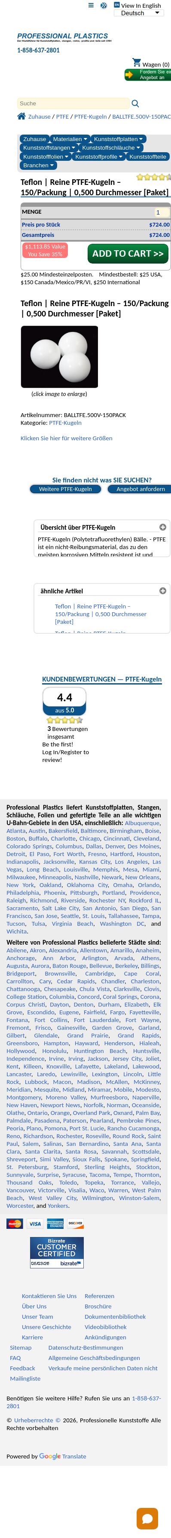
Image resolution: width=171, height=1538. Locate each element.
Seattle (70, 916)
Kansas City (94, 862)
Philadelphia (22, 892)
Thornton (147, 1175)
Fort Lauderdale (96, 1020)
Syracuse (74, 1175)
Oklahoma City (87, 885)
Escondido (41, 1012)
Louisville (76, 869)
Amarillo (121, 950)
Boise (152, 831)
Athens (150, 958)
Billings (150, 966)
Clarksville (127, 989)
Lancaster (18, 1074)
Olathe (15, 1113)
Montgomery (23, 1097)
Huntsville (146, 1051)
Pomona (55, 1128)
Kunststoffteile (147, 156)
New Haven (21, 1105)
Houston (148, 854)
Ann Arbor (58, 958)
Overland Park (91, 1113)
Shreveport (21, 1159)
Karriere (32, 1337)
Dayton (59, 1004)
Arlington (94, 958)
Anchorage (20, 958)
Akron (38, 950)
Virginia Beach (72, 923)
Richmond (43, 900)
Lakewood (146, 1066)
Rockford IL (144, 900)
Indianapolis (22, 862)
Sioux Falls (87, 1159)
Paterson (74, 1120)
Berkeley (126, 966)
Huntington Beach (100, 1051)
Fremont (17, 1027)
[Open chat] (147, 1518)
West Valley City (52, 1198)
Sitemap (20, 1347)
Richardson (38, 1136)
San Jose (45, 916)
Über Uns (34, 1306)
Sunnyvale (20, 1175)
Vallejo (150, 1182)
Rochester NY (107, 900)
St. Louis (93, 916)
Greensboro (21, 1043)
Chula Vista (94, 989)
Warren (118, 1190)
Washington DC (122, 923)
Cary (45, 981)
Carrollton (19, 981)
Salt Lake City (60, 908)
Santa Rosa (81, 1151)
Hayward (86, 1043)
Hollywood (20, 1051)
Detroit (15, 854)
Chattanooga (23, 989)
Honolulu (55, 1051)
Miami (151, 869)
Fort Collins (50, 1020)
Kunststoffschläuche (111, 147)
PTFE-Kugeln (65, 423)
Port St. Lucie (87, 1128)
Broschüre (98, 1306)
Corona (149, 997)
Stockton (147, 1167)
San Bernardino (88, 1144)
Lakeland (116, 1066)
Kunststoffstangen (49, 147)
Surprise (48, 1175)
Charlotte (63, 838)
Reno (13, 1136)
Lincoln (132, 1074)
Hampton (56, 1043)
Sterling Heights (107, 1167)
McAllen (117, 1082)
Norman (117, 1105)
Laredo (46, 1074)
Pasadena (47, 1120)
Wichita (16, 931)
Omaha (123, 885)
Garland (148, 1027)
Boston (15, 838)
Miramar (99, 1089)
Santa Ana (127, 1144)
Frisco (43, 1027)
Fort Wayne (142, 1020)
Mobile (123, 1089)
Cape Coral (141, 973)
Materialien (70, 139)
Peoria (14, 1128)
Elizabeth (137, 1004)
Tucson (15, 923)
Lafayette (87, 1066)
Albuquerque (142, 823)
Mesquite (46, 1089)
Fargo (117, 1012)
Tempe (122, 1175)
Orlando (148, 885)
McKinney (146, 1082)
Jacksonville (58, 862)
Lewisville (73, 1074)
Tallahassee (123, 916)
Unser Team (37, 1316)
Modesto (147, 1089)
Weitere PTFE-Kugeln (65, 489)
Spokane (115, 1159)
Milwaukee (20, 877)
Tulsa (38, 923)
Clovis (151, 989)
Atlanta (15, 831)
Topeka (94, 1182)
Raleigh (16, 900)
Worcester (19, 1206)
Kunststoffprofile (98, 156)
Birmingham (126, 831)
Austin (37, 831)
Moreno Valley (66, 1097)
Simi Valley (54, 1159)
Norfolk (94, 1105)
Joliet (152, 1058)
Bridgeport (20, 973)
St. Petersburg (26, 1167)
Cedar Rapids (76, 981)
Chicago (89, 838)
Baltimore (94, 831)
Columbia (61, 997)
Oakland (50, 885)
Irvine (56, 1058)
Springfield (145, 1159)
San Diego (133, 908)
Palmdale (18, 1120)
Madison (88, 1082)
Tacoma (99, 1175)
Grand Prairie (87, 1035)
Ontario (37, 1113)
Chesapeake (60, 989)
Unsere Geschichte (46, 1327)
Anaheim (147, 950)
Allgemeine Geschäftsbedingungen (94, 1358)
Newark (112, 877)
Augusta (17, 966)
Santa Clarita (42, 1151)
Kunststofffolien (45, 156)
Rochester (69, 1136)
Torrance (122, 1182)
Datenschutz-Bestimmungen (86, 1347)
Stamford (66, 1167)
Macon (62, 1082)
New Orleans (142, 877)
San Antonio (99, 908)
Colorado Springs (29, 846)
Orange (60, 1113)
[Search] (73, 103)
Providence (144, 892)
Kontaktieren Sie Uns (49, 1296)
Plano (34, 1128)
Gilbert (15, 1035)
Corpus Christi (25, 1004)
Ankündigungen (105, 1337)
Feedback (22, 1368)
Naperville (145, 1097)
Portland (113, 892)
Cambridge (100, 973)
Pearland (101, 1120)
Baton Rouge (69, 966)
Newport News (60, 1105)
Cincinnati (117, 838)
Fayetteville (144, 1012)
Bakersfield (63, 831)
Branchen (38, 165)
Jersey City (127, 1058)
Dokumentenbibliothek (115, 1316)
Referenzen (99, 1296)
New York (20, 885)
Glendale (46, 1035)
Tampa (150, 916)
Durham (109, 1004)
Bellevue (100, 966)
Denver (115, 846)
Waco (96, 1190)
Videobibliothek (106, 1327)
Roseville (97, 1136)
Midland (74, 1089)
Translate (62, 1456)
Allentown (93, 950)
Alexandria (63, 950)
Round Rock (128, 1136)
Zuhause (34, 139)
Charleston (145, 981)
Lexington (105, 1074)
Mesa (130, 869)
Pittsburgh (84, 892)
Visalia (77, 1190)
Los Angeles (131, 862)
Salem (31, 1144)
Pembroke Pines (138, 1120)
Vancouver (20, 1190)
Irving (75, 1058)
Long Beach (43, 869)
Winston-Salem (139, 1198)
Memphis (105, 869)
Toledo (68, 1182)
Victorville (51, 1190)
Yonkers (58, 1206)
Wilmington (97, 1198)
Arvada (123, 958)
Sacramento (22, 908)
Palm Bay (147, 1113)
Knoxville (58, 1066)
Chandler (113, 981)
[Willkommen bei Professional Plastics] (64, 36)
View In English (137, 5)
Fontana (17, 1020)
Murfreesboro (109, 1097)
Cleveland (146, 838)
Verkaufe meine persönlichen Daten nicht (103, 1368)
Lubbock (36, 1082)
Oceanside (145, 1105)
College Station (26, 997)
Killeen (32, 1066)
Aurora (40, 966)
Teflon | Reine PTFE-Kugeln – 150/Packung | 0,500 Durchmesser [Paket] (101, 614)
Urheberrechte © (37, 1420)
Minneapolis (55, 877)
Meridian (18, 1089)
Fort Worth (69, 854)
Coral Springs (120, 997)
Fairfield (94, 1012)
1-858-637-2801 (38, 50)
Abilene (16, 950)
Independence (25, 1058)
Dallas (94, 846)
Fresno (97, 854)
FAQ (15, 1358)
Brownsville (60, 973)
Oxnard (123, 1113)
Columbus (69, 846)
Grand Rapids (138, 1035)
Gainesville (71, 1027)
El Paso (39, 854)
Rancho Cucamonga (133, 1128)
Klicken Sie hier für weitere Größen (67, 438)
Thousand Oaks (29, 1182)
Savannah (114, 1151)
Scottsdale (145, 1151)
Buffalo (38, 838)
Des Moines (143, 846)
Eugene (69, 1012)
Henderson (119, 1043)
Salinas (52, 1144)
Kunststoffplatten (118, 139)
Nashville (87, 877)
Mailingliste (25, 1378)
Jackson (98, 1058)
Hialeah (150, 1043)
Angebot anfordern (141, 489)
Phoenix (54, 892)
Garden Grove (112, 1027)
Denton (84, 1004)
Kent (12, 1066)
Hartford (121, 854)
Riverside (73, 900)
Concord (88, 997)
